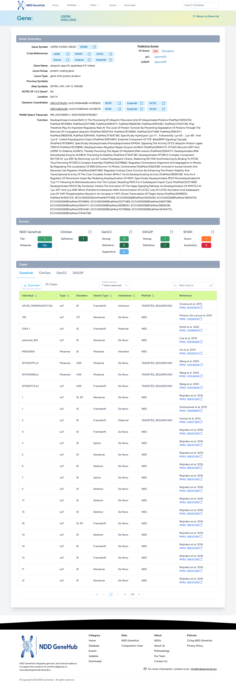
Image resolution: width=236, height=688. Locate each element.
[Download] (31, 285)
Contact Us (160, 661)
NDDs (157, 640)
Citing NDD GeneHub (199, 640)
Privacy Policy (195, 645)
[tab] (26, 273)
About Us (159, 645)
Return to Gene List (206, 16)
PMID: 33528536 (190, 319)
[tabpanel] (118, 439)
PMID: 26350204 (190, 307)
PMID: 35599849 (190, 330)
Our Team (159, 656)
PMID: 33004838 (191, 364)
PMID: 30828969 (190, 410)
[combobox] (201, 5)
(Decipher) (168, 51)
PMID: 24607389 (190, 422)
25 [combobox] (132, 594)
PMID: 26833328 (190, 399)
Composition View (132, 645)
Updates (93, 656)
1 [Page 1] (111, 594)
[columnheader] (38, 295)
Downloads (95, 661)
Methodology (162, 650)
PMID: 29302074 (190, 353)
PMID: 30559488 (190, 342)
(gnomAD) (160, 56)
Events (92, 650)
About (95, 5)
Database (74, 5)
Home (92, 640)
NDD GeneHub (130, 640)
